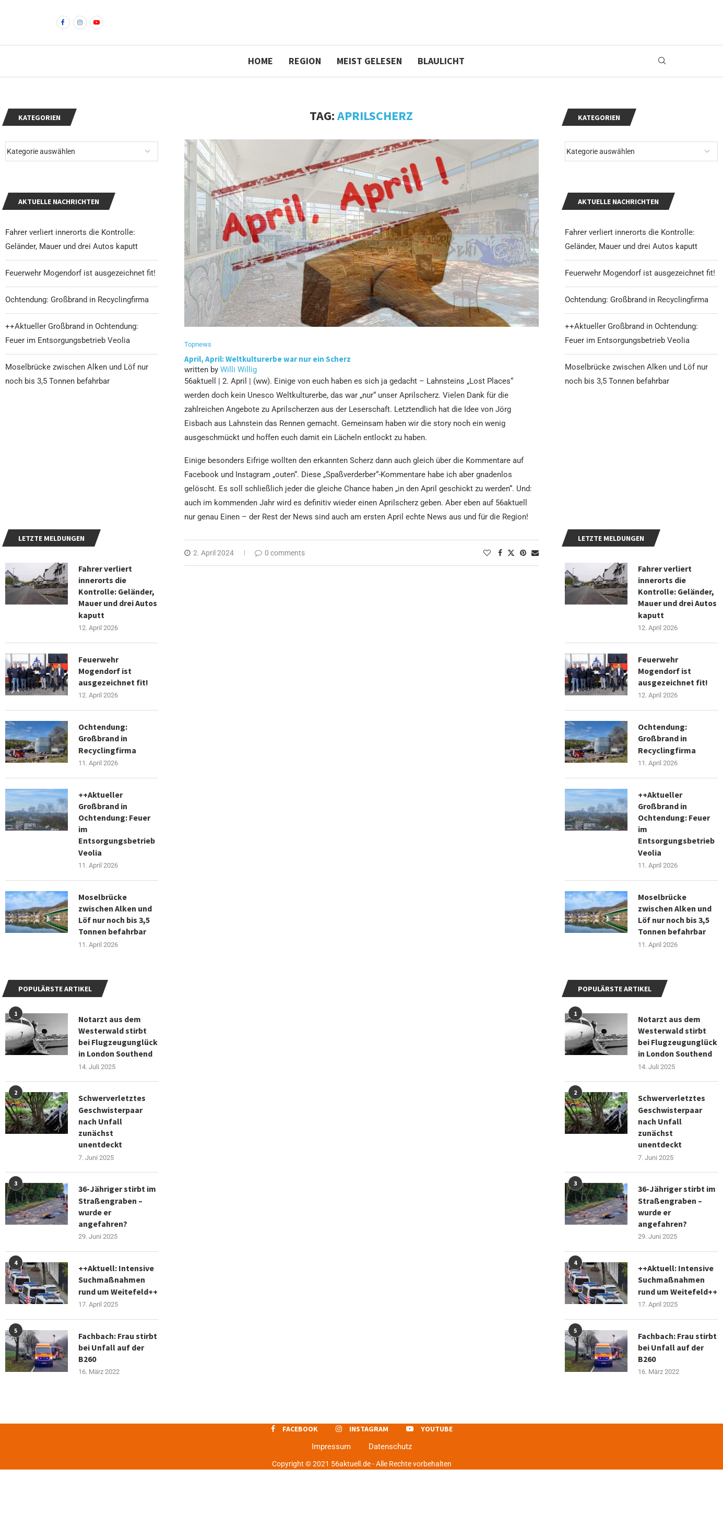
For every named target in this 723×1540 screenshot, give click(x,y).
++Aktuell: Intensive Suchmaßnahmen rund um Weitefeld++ (677, 1350)
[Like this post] (487, 570)
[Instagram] (80, 31)
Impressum (331, 1517)
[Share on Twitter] (511, 570)
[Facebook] (63, 31)
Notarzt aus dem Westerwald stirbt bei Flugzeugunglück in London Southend (677, 1105)
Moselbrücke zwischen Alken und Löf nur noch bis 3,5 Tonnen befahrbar (675, 982)
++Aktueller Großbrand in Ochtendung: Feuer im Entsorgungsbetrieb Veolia (676, 891)
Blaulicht (441, 79)
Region (305, 79)
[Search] (662, 79)
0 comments (280, 570)
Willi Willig (238, 387)
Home (260, 79)
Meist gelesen (369, 79)
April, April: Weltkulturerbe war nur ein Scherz (267, 377)
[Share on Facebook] (500, 570)
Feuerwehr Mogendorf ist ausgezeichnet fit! (640, 290)
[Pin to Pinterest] (523, 570)
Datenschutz (390, 1517)
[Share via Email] (535, 570)
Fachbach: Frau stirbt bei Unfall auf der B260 (677, 1418)
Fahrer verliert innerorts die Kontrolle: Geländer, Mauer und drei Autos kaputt (677, 659)
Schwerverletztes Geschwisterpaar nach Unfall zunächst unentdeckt (671, 1190)
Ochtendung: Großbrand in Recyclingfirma (636, 317)
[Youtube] (96, 31)
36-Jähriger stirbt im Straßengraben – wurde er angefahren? (677, 1276)
